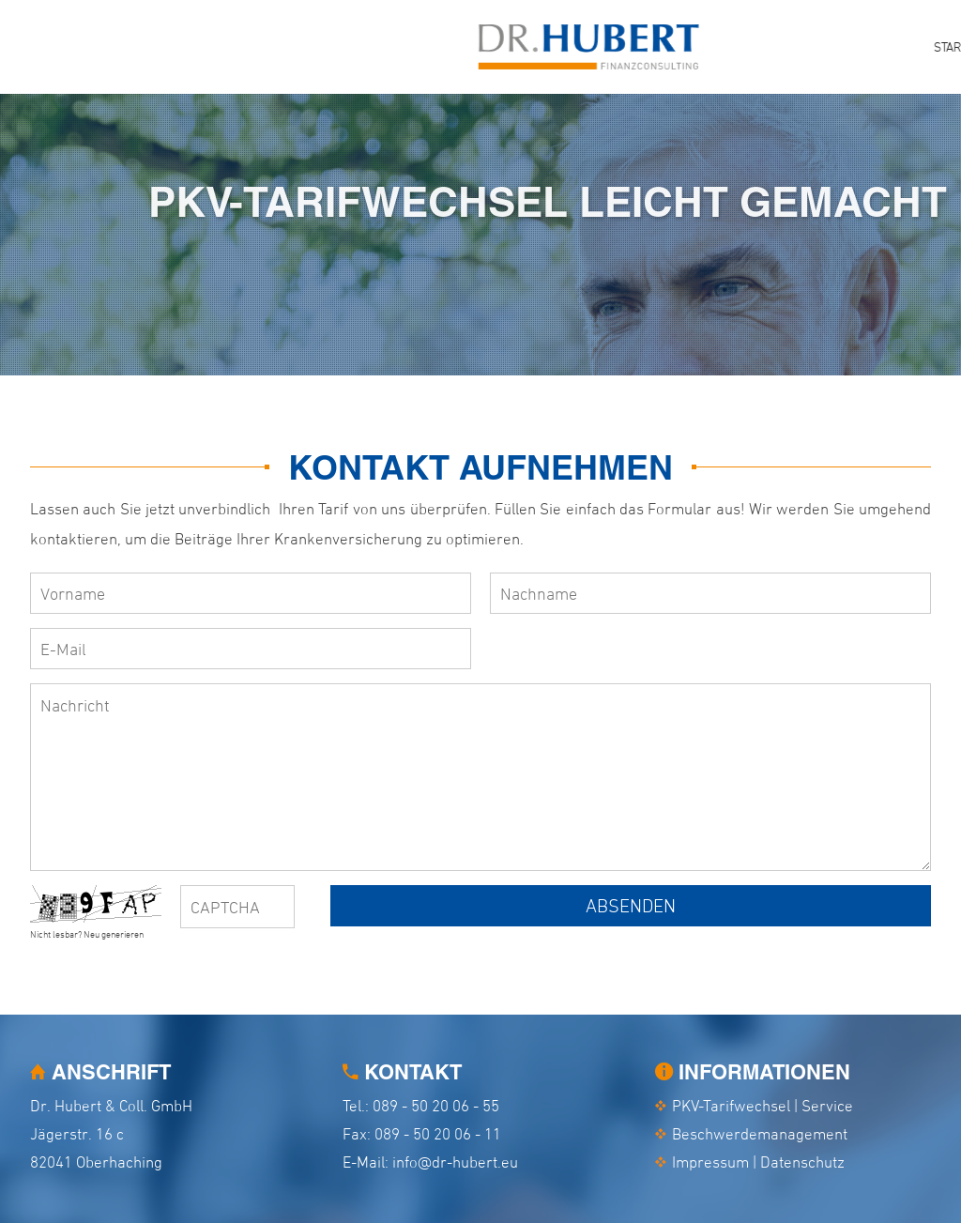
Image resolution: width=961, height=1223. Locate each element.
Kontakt (894, 46)
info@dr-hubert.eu (455, 1162)
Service (718, 46)
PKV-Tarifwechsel (608, 46)
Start (504, 46)
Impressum (710, 1162)
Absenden (631, 905)
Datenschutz (802, 1162)
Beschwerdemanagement (759, 1133)
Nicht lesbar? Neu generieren (87, 934)
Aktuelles (806, 46)
